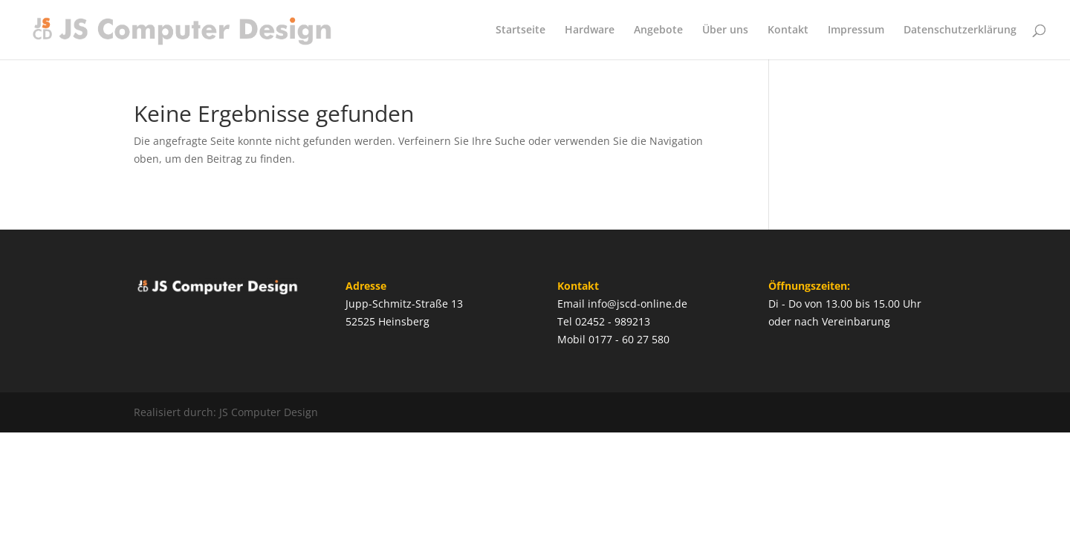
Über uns (725, 30)
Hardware (590, 30)
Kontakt (788, 30)
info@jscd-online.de (637, 303)
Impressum (856, 30)
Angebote (658, 30)
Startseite (520, 30)
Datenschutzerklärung (960, 30)
